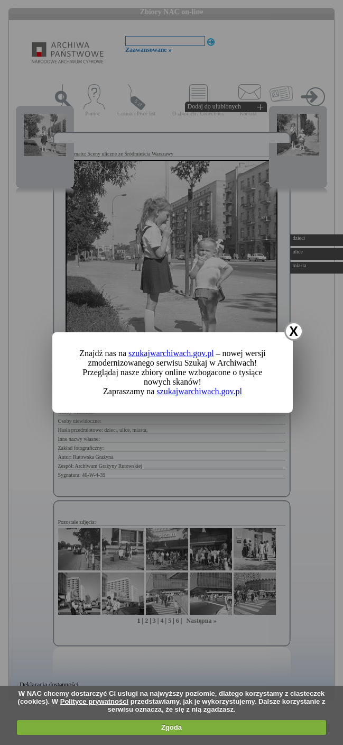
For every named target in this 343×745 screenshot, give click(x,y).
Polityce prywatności (94, 701)
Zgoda (171, 727)
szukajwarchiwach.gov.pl (171, 353)
